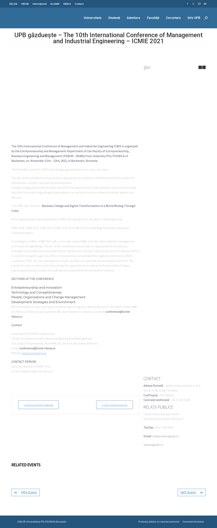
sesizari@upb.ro (153, 445)
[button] (204, 67)
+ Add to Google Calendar (38, 405)
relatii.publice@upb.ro (165, 436)
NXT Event (192, 492)
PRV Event (25, 492)
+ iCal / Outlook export (114, 405)
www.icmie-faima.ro (34, 353)
